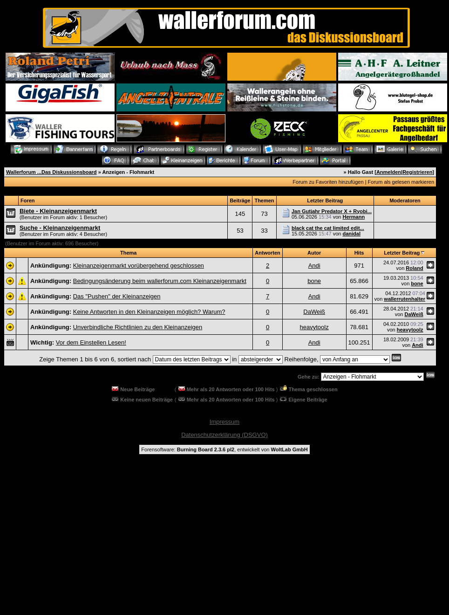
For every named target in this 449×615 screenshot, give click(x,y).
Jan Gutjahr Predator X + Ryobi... (332, 211)
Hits (359, 253)
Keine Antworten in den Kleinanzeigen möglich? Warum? (149, 311)
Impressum (224, 421)
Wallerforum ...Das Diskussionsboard (51, 172)
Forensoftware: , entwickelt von (224, 449)
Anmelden (388, 172)
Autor (314, 253)
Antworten (267, 253)
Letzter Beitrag (402, 253)
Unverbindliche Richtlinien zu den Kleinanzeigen (138, 327)
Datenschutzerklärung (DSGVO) (224, 434)
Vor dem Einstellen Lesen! (91, 342)
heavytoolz (314, 327)
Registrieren (417, 172)
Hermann (353, 217)
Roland (414, 268)
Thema (128, 253)
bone (314, 280)
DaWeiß (314, 311)
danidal (351, 233)
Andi (314, 265)
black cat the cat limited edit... (328, 228)
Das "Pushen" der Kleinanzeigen (117, 296)
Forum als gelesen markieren (401, 182)
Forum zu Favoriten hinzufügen (328, 182)
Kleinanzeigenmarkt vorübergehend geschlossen (138, 265)
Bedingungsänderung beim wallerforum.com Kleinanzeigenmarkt (159, 280)
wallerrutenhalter (404, 299)
